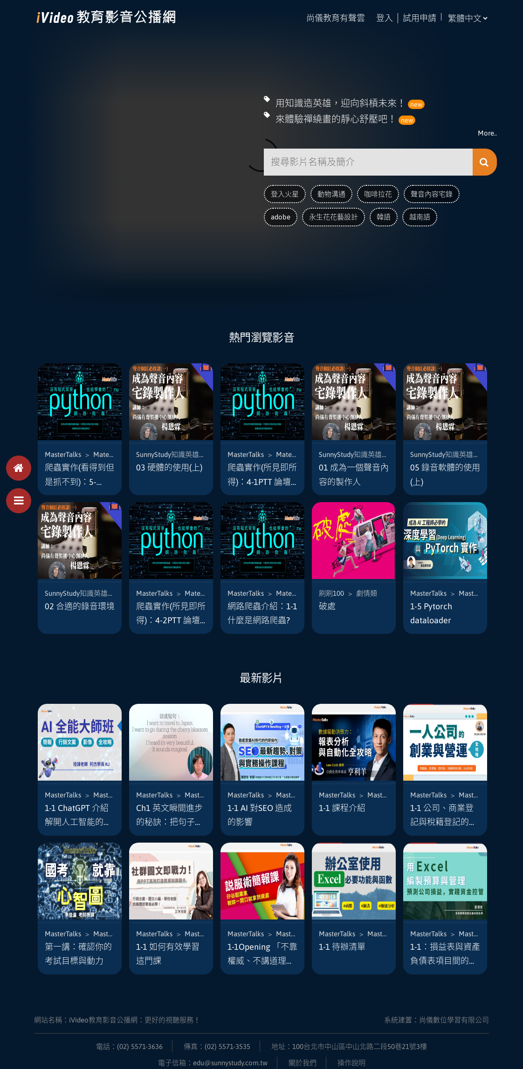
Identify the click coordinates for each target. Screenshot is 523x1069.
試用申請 (419, 18)
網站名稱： (117, 1011)
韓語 (384, 214)
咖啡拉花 (378, 191)
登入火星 (285, 191)
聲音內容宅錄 (432, 191)
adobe (280, 214)
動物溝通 (331, 191)
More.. (487, 131)
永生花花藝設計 (333, 214)
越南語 (419, 214)
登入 (384, 18)
